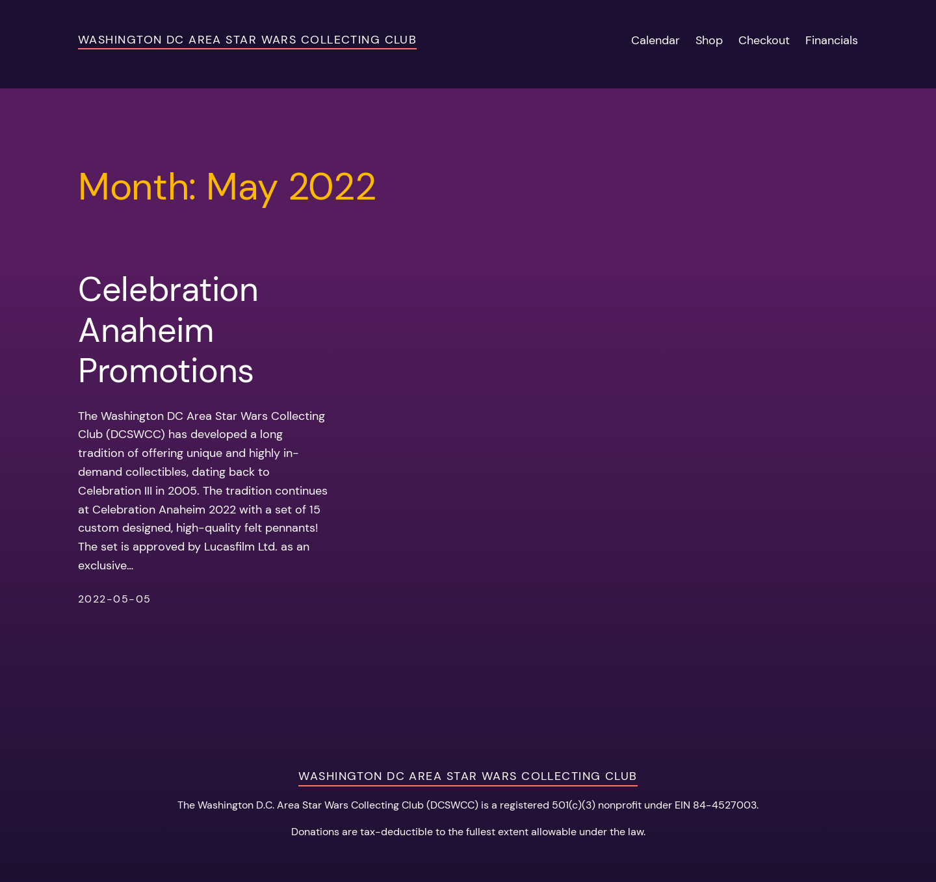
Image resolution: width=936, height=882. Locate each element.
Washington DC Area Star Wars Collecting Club (247, 39)
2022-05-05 (114, 599)
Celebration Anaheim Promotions (168, 330)
